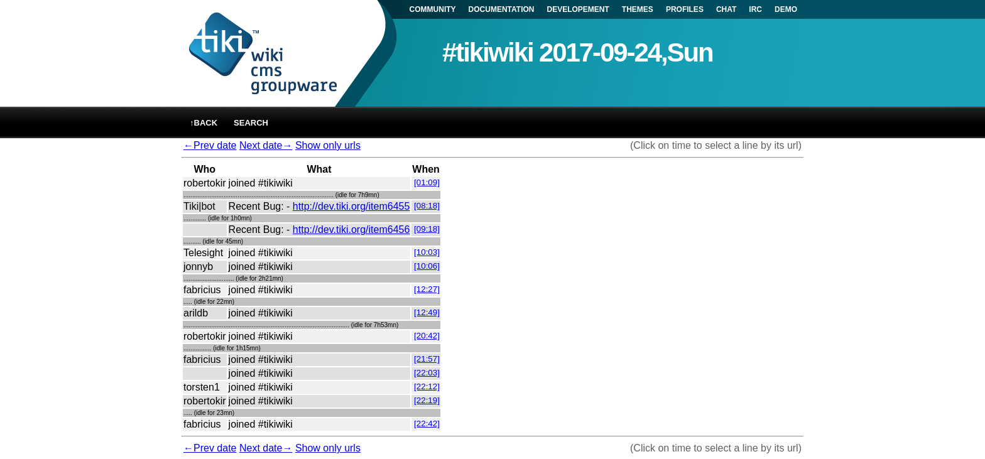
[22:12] (427, 386)
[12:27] (427, 289)
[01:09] (427, 182)
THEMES (637, 9)
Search (251, 122)
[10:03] (427, 252)
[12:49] (427, 312)
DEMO (786, 9)
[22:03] (427, 372)
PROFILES (685, 9)
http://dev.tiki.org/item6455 (351, 206)
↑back (203, 122)
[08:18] (427, 205)
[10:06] (427, 266)
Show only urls (328, 145)
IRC (755, 9)
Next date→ (265, 145)
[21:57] (427, 359)
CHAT (726, 9)
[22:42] (427, 423)
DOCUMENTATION (502, 9)
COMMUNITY (433, 9)
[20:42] (427, 335)
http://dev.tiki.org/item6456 (351, 229)
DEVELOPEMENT (578, 9)
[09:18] (427, 229)
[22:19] (427, 400)
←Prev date (209, 145)
